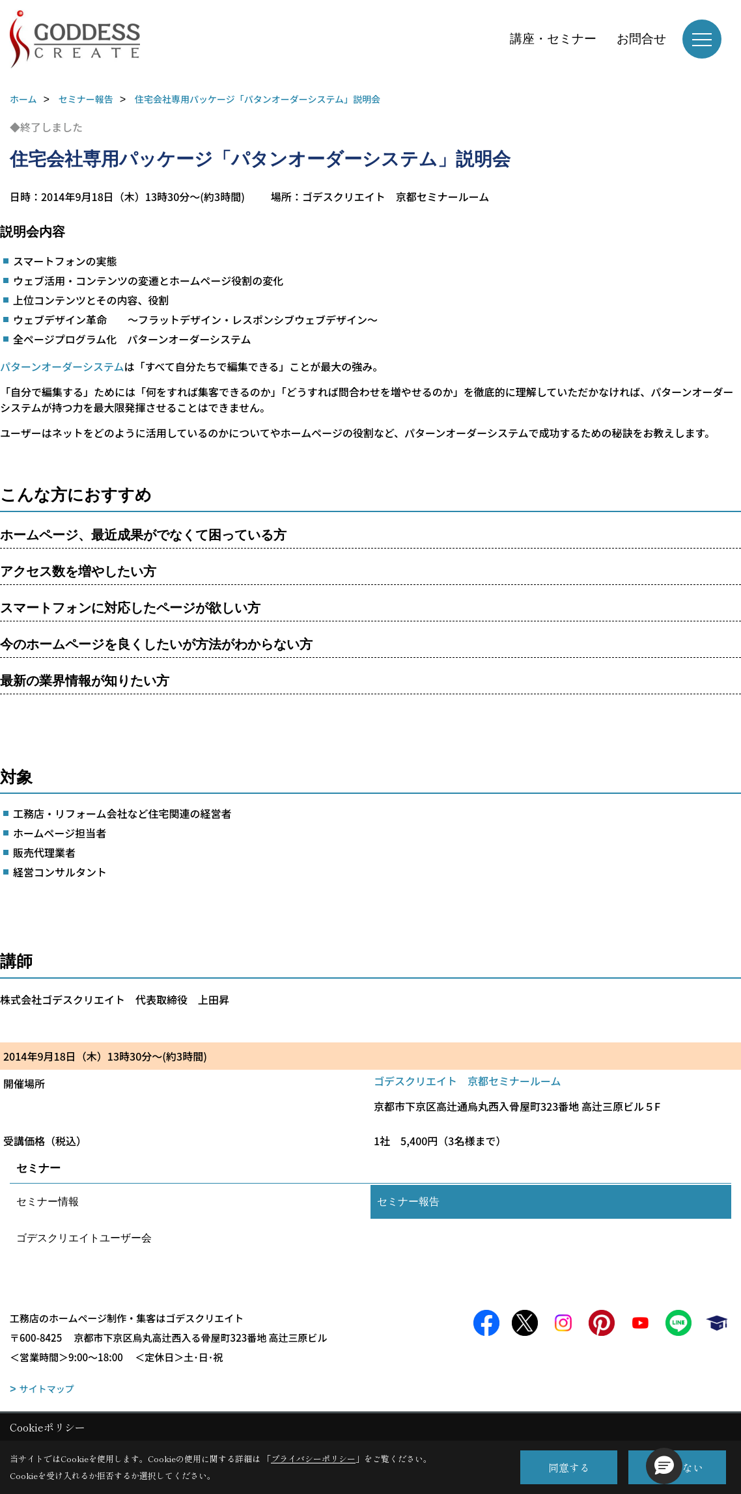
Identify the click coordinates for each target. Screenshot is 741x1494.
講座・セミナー (553, 39)
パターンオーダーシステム (62, 366)
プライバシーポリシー (313, 1458)
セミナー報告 (408, 1201)
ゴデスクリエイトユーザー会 (84, 1237)
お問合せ (641, 39)
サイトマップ (47, 1388)
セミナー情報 (47, 1201)
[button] (664, 1466)
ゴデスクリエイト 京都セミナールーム (467, 1081)
